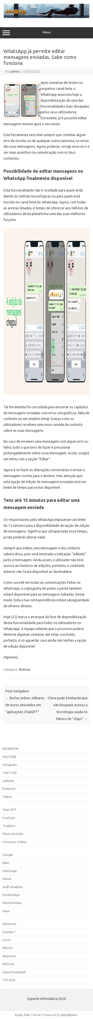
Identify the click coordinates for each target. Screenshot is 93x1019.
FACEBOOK (10, 748)
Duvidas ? (9, 932)
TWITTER (9, 773)
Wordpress (69, 1015)
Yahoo (6, 878)
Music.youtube (12, 833)
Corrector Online (14, 842)
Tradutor (9, 825)
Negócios (9, 956)
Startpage (9, 871)
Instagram (9, 764)
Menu (46, 32)
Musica (7, 947)
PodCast (8, 818)
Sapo (6, 911)
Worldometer (12, 902)
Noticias (25, 669)
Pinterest (9, 788)
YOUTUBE (9, 756)
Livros (6, 940)
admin (14, 71)
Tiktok (7, 797)
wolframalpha (12, 887)
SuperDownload (14, 972)
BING (6, 863)
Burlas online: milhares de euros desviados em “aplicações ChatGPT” (25, 705)
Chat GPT (9, 809)
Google (7, 854)
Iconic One (22, 1015)
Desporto (9, 923)
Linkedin (8, 780)
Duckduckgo (11, 895)
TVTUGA (8, 980)
